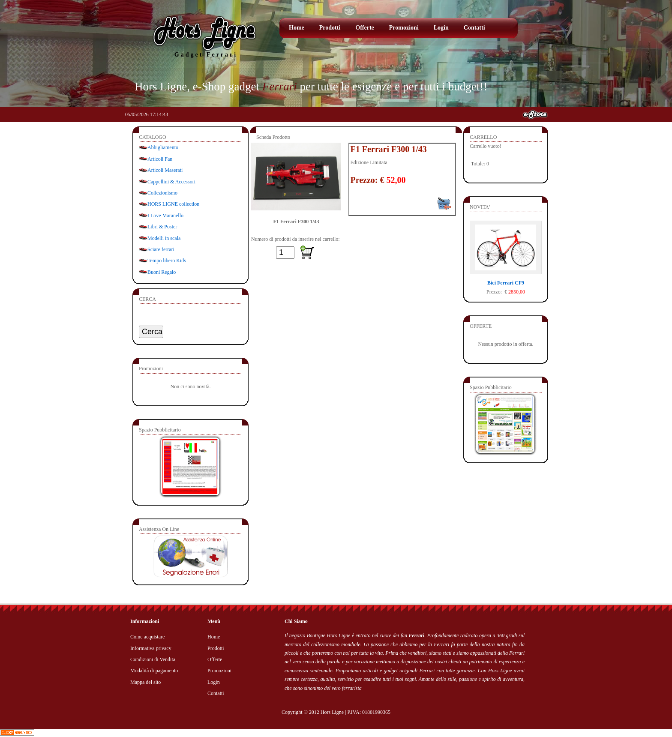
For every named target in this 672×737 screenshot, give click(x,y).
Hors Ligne (332, 712)
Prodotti (330, 27)
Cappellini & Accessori (171, 182)
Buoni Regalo (161, 272)
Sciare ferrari (160, 249)
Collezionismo (162, 193)
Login (441, 27)
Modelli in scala (163, 238)
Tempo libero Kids (166, 261)
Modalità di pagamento (154, 671)
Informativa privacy (150, 648)
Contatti (474, 27)
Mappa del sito (145, 682)
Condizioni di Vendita (152, 659)
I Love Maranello (165, 216)
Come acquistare (147, 637)
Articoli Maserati (165, 170)
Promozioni (404, 27)
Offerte (364, 27)
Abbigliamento (162, 147)
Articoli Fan (159, 159)
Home (296, 27)
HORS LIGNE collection (173, 204)
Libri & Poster (162, 227)
